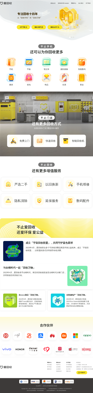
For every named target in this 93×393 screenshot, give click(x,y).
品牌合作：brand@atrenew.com (84, 366)
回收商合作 (59, 371)
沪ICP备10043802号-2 (53, 388)
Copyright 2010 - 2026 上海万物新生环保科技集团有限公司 (33, 388)
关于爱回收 (69, 364)
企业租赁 (58, 369)
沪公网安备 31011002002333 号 (65, 388)
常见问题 (49, 364)
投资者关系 (69, 366)
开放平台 (58, 364)
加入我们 (68, 369)
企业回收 (58, 366)
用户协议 (49, 366)
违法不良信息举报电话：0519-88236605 (35, 390)
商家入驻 (68, 371)
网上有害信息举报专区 (61, 390)
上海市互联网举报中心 (51, 390)
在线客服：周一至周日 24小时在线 (84, 369)
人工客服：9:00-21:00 (81, 364)
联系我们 (78, 362)
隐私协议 (49, 369)
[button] (69, 37)
